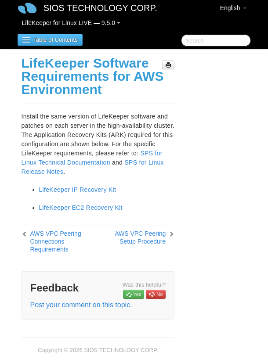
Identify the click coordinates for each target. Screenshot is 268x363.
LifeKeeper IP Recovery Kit (77, 189)
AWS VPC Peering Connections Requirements (55, 241)
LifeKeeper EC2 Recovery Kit (81, 207)
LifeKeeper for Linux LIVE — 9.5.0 (71, 22)
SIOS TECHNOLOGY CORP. (100, 8)
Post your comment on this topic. (81, 305)
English (233, 7)
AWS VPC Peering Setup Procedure (140, 237)
